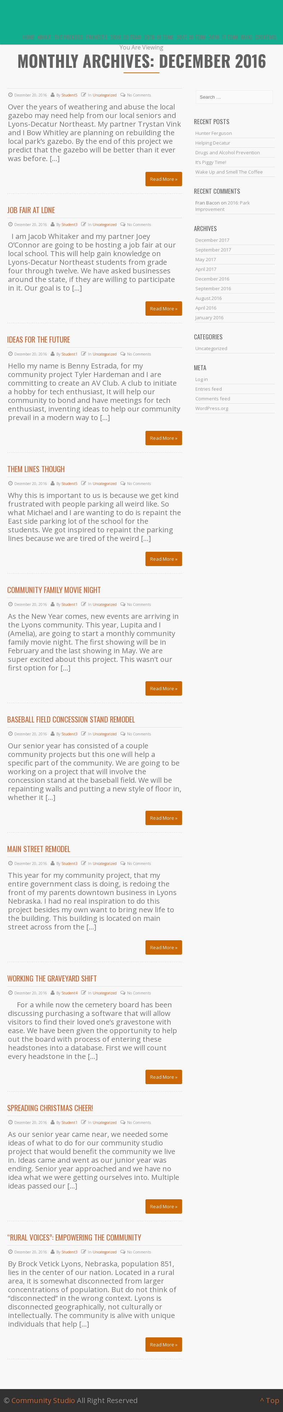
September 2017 (213, 249)
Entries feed (208, 389)
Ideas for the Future (38, 339)
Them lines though (36, 468)
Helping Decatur (212, 143)
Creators (266, 37)
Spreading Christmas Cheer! (50, 1107)
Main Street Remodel (38, 848)
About (44, 37)
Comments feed (212, 398)
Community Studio (43, 1400)
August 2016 (208, 298)
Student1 (69, 354)
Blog (246, 37)
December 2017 (212, 240)
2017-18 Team (191, 37)
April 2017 (205, 269)
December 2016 (212, 279)
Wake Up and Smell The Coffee (229, 172)
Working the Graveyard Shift (52, 978)
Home (28, 37)
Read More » (163, 179)
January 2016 (209, 317)
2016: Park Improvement (222, 205)
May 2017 (205, 259)
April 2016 (205, 308)
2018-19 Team (158, 37)
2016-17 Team (223, 37)
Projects (96, 37)
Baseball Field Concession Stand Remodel (71, 719)
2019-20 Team (125, 37)
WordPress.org (211, 408)
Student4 (69, 993)
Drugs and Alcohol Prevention (227, 152)
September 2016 (213, 288)
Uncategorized (105, 95)
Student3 (69, 224)
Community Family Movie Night (54, 589)
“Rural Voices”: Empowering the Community (74, 1237)
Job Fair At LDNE (31, 209)
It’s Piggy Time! (210, 162)
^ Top (269, 1400)
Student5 (69, 95)
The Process (68, 37)
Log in (201, 379)
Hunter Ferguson (213, 133)
